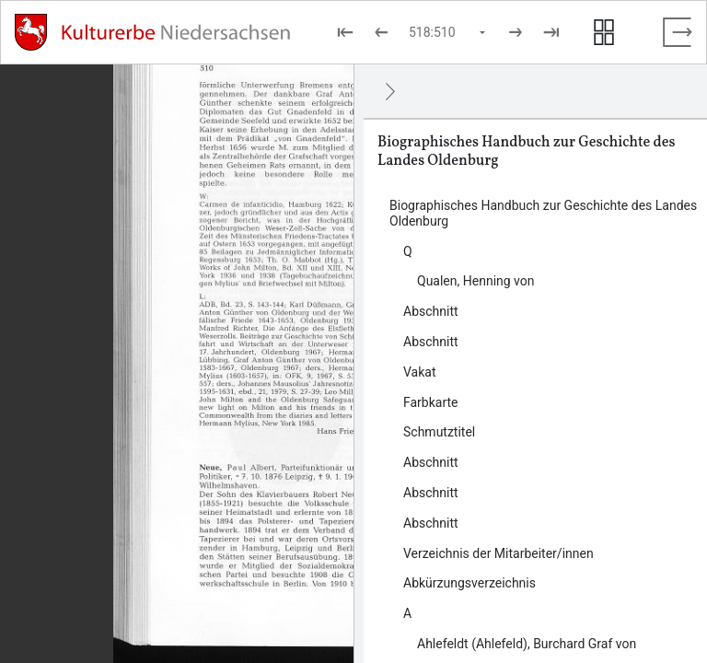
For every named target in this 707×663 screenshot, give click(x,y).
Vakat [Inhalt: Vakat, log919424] (419, 372)
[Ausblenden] (390, 91)
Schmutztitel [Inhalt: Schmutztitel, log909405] (439, 432)
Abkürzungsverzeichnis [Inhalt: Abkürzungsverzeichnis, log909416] (469, 583)
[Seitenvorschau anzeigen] (604, 32)
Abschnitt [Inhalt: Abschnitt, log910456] (430, 341)
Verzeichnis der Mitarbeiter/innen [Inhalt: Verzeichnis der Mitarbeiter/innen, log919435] (498, 553)
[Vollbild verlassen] (677, 32)
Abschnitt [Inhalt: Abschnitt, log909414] (430, 492)
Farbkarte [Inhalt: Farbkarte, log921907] (430, 402)
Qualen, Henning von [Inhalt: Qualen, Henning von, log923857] (476, 280)
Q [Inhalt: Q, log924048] (407, 251)
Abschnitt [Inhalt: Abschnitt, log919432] (430, 523)
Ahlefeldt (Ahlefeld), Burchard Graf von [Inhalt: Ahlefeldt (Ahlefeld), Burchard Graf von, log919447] (526, 643)
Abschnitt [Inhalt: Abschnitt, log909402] (430, 311)
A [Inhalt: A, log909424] (407, 613)
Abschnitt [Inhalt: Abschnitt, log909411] (430, 462)
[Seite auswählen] (448, 32)
